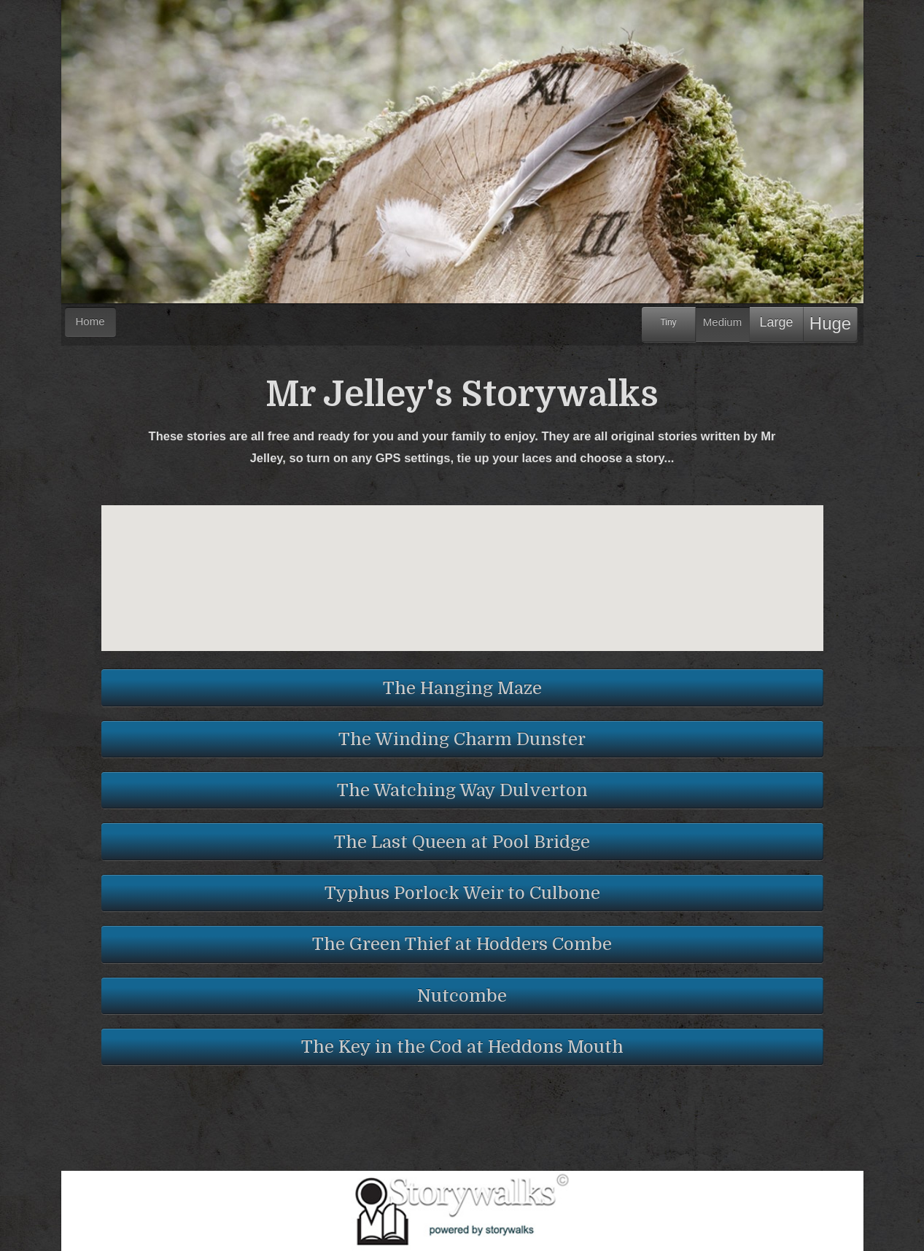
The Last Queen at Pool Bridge (462, 842)
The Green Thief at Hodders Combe (462, 944)
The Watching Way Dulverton (462, 790)
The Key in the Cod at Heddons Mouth (462, 1047)
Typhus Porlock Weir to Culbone (462, 893)
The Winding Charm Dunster (462, 739)
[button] (469, 601)
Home (90, 321)
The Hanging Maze (462, 688)
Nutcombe (462, 996)
